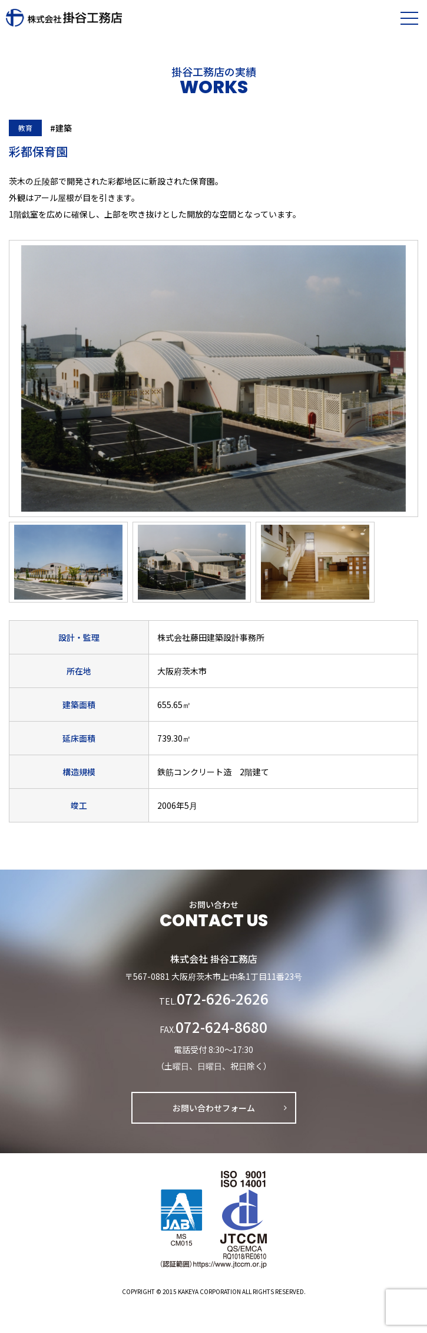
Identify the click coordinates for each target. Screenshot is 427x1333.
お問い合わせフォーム (214, 1108)
